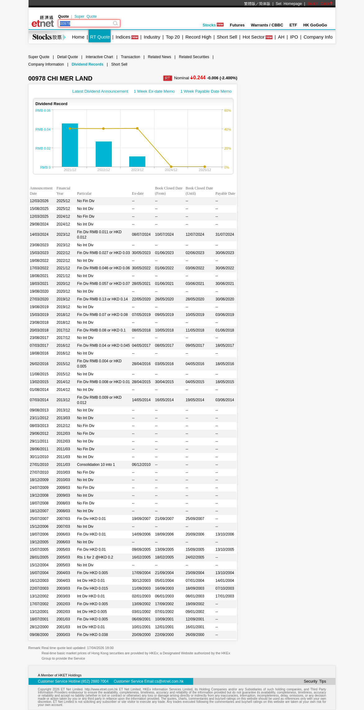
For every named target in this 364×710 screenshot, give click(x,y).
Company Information (46, 64)
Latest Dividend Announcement (100, 91)
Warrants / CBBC (267, 25)
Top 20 (173, 36)
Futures (237, 25)
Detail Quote (67, 57)
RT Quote (100, 36)
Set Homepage (289, 4)
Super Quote (85, 16)
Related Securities (194, 57)
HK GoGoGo (315, 25)
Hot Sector (254, 36)
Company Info (317, 36)
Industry (152, 36)
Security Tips (315, 681)
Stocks (213, 25)
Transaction (130, 57)
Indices (123, 36)
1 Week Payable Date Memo (206, 91)
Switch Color (320, 4)
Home (78, 36)
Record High (198, 36)
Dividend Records (87, 64)
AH (281, 36)
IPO (294, 36)
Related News (159, 57)
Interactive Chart (99, 57)
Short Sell (227, 36)
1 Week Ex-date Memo (154, 91)
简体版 (264, 4)
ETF (293, 25)
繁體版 (249, 4)
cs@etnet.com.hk (169, 681)
